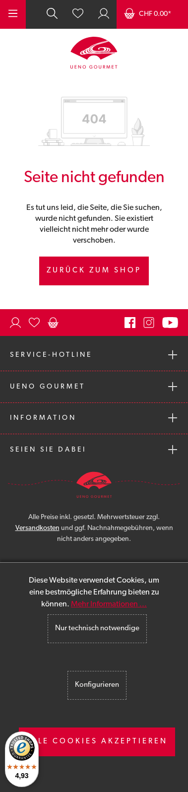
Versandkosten (37, 528)
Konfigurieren (97, 685)
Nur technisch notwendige (97, 628)
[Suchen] (52, 14)
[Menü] (13, 14)
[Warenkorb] (152, 14)
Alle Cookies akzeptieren (97, 741)
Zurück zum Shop (94, 270)
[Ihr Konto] (104, 14)
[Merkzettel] (78, 14)
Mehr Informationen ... (109, 604)
